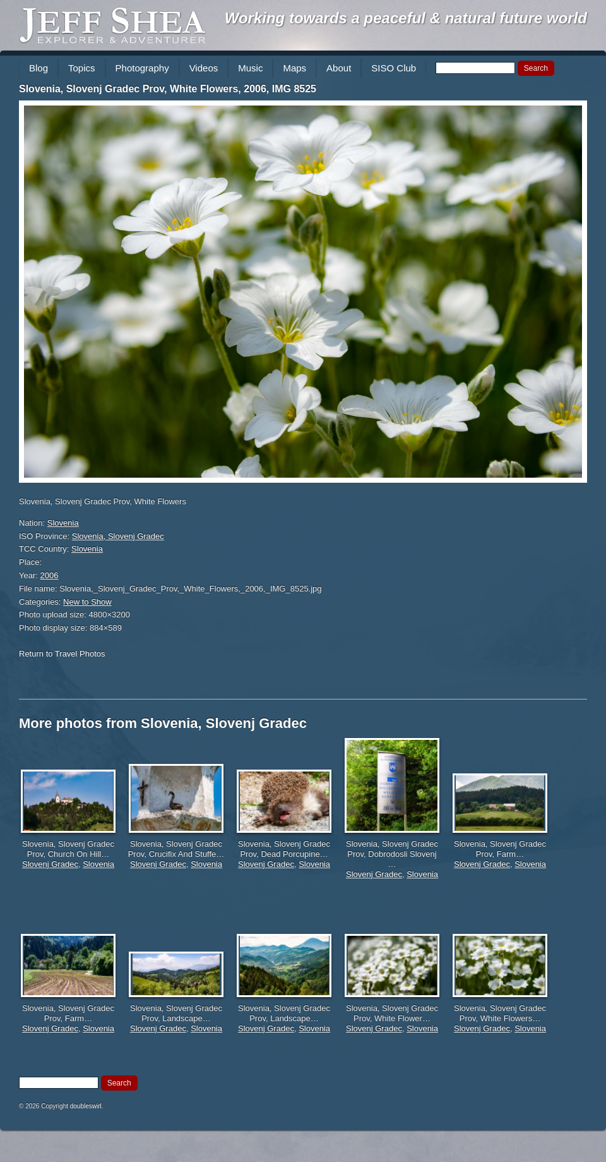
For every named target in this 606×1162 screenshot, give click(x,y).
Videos (203, 68)
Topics (81, 68)
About (338, 68)
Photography (142, 68)
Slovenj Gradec (50, 864)
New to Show (87, 602)
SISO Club (393, 68)
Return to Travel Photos (62, 653)
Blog (38, 68)
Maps (294, 68)
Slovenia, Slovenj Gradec (118, 536)
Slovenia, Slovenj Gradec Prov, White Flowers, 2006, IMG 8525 (167, 88)
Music (250, 68)
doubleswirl (86, 1106)
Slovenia (63, 523)
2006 (49, 575)
